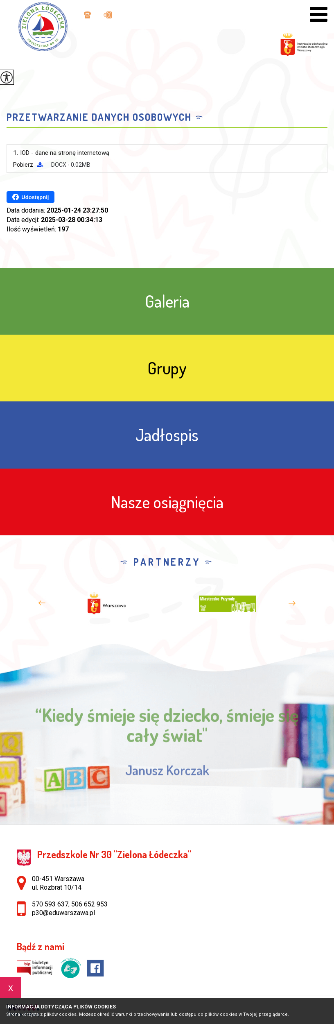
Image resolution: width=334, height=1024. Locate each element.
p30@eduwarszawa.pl (107, 14)
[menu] (318, 14)
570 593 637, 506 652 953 (87, 14)
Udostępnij (30, 197)
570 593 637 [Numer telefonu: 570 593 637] (50, 904)
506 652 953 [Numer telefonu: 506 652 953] (89, 904)
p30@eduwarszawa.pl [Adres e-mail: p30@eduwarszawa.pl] (63, 913)
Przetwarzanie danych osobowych (99, 117)
